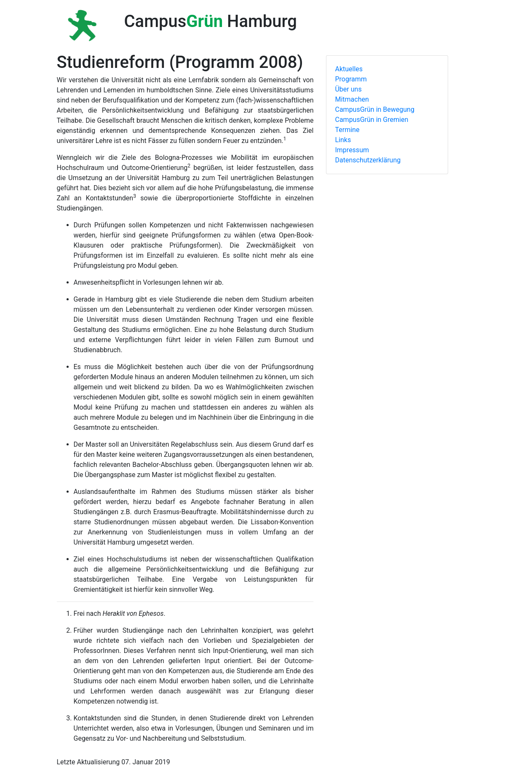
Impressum (352, 150)
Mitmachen (352, 99)
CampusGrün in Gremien (371, 120)
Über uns (348, 89)
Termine (347, 130)
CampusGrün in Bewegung (374, 109)
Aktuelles (349, 69)
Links (343, 140)
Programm (350, 79)
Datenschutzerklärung (368, 160)
